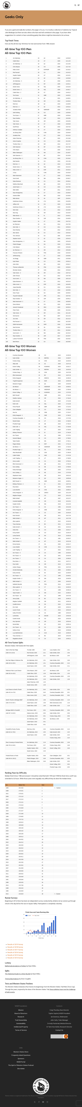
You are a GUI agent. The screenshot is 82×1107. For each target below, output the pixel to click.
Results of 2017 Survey (15, 950)
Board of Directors (21, 1013)
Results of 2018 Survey (15, 947)
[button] (79, 5)
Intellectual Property (21, 1027)
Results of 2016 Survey (15, 952)
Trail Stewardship (21, 1020)
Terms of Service (21, 1030)
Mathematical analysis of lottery (15, 966)
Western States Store (20, 1052)
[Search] (66, 1036)
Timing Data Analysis (12, 979)
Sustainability (20, 1023)
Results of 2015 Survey (15, 955)
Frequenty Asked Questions (21, 1055)
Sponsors (21, 1058)
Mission (21, 1010)
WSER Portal (21, 1062)
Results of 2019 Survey (15, 944)
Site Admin (21, 1068)
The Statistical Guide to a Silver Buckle (17, 974)
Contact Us (59, 1030)
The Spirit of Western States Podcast (21, 1065)
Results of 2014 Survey (15, 958)
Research (21, 1017)
